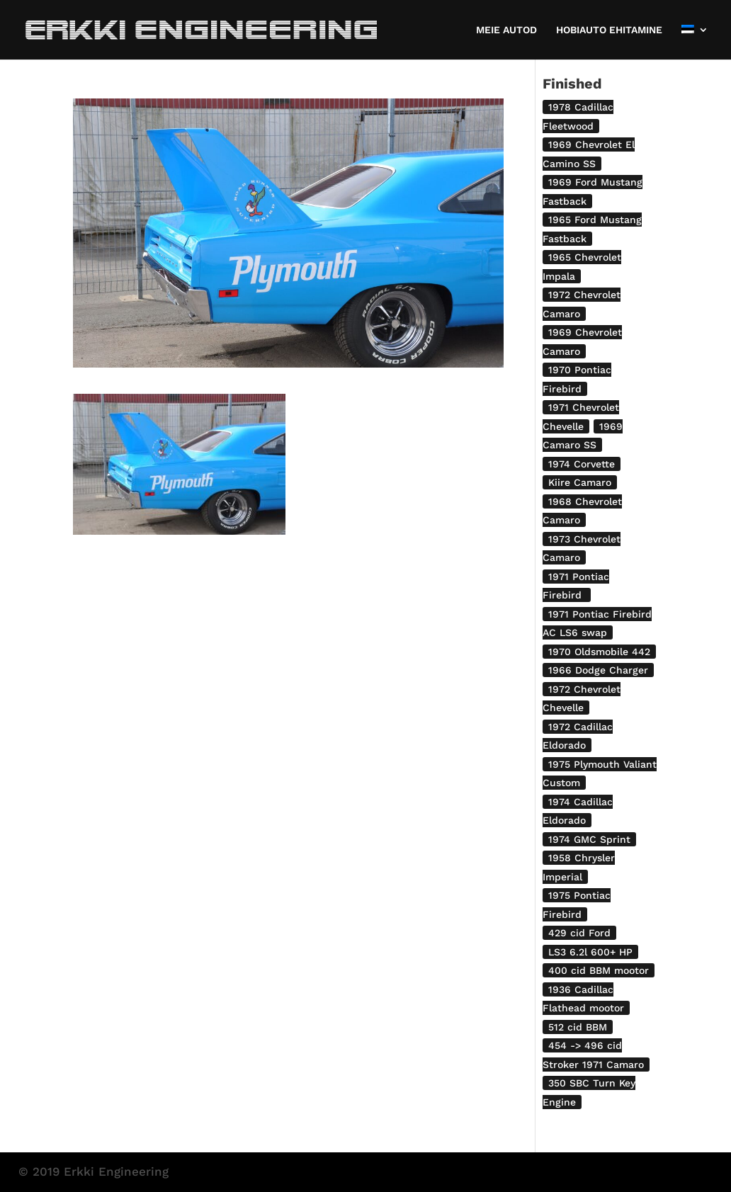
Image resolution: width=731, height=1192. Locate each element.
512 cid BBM (577, 1027)
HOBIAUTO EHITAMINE (609, 30)
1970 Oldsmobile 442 (599, 651)
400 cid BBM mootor (598, 970)
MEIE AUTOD (506, 30)
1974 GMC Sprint (589, 839)
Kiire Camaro (579, 482)
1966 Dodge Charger (598, 670)
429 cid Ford (579, 932)
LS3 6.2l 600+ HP (590, 952)
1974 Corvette (581, 464)
